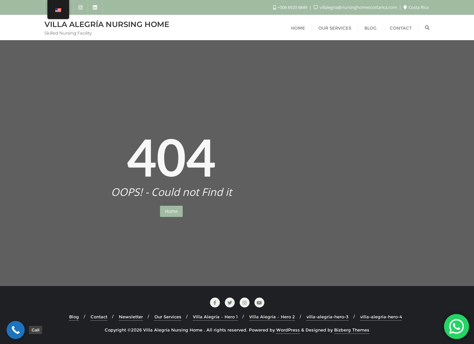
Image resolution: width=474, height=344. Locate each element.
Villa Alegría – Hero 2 (272, 316)
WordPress (288, 329)
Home (171, 211)
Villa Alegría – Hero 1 (215, 316)
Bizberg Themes (351, 329)
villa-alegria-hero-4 (381, 316)
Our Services (167, 316)
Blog (74, 316)
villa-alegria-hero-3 (327, 316)
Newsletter (131, 316)
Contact (99, 316)
